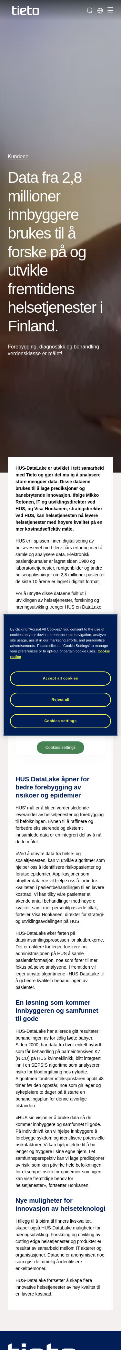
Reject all (61, 699)
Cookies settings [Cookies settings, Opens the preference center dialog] (60, 721)
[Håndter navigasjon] (109, 10)
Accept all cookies (60, 678)
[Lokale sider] (100, 10)
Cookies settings (60, 747)
